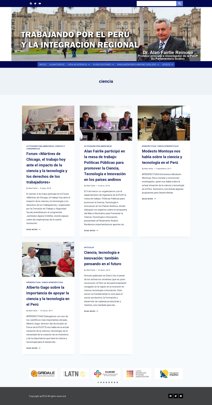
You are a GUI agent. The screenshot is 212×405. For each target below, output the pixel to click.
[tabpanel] (43, 373)
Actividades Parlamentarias (40, 148)
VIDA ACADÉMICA (78, 65)
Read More (33, 231)
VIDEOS (168, 65)
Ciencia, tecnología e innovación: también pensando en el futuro (102, 259)
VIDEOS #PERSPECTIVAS (168, 148)
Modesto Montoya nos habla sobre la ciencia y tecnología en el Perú (162, 158)
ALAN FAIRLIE (56, 65)
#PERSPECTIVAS (149, 148)
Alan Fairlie (33, 189)
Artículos (89, 249)
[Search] (156, 3)
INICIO (42, 65)
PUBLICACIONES (103, 65)
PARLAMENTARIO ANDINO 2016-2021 (138, 65)
